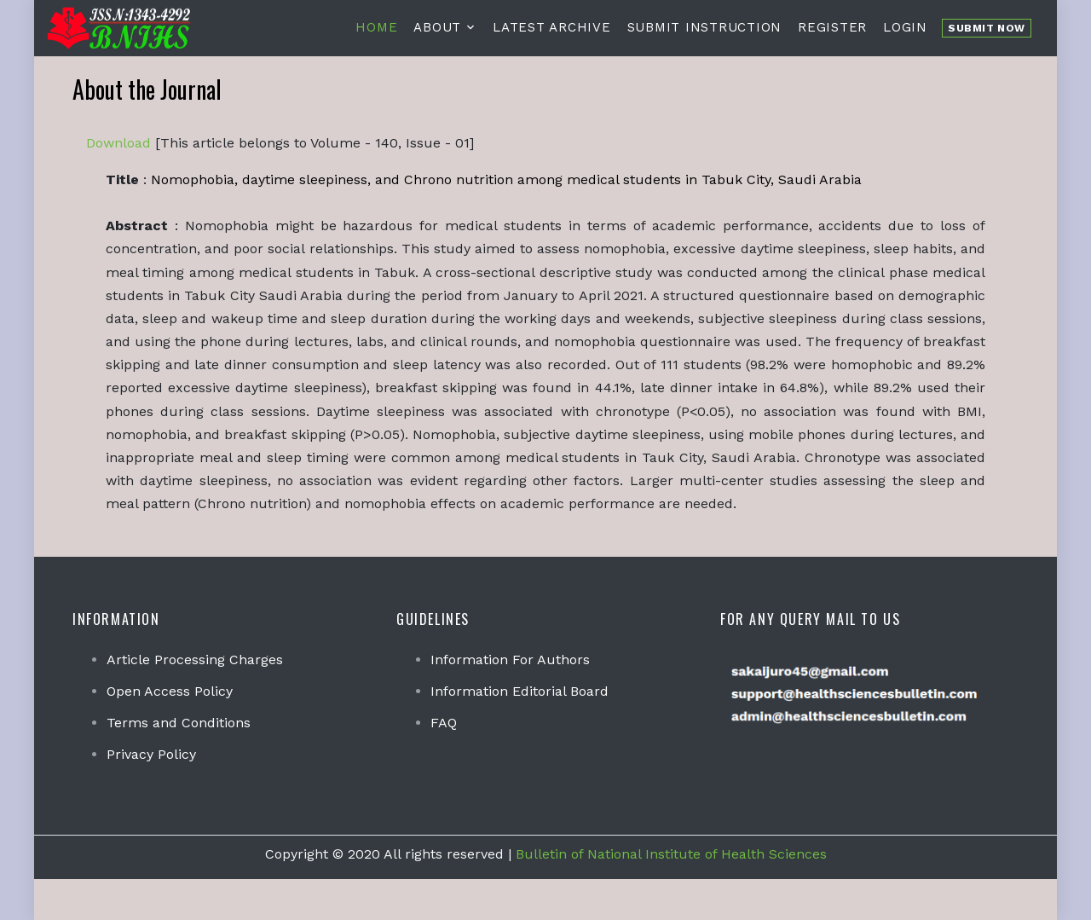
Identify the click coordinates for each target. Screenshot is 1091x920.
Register (832, 27)
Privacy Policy (151, 754)
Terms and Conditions (179, 723)
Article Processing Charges (195, 659)
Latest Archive (552, 27)
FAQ (443, 723)
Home (376, 27)
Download (118, 143)
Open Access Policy (170, 691)
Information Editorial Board (519, 691)
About (437, 27)
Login (905, 27)
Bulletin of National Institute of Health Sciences (671, 854)
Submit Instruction (704, 27)
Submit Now (986, 28)
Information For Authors (510, 659)
